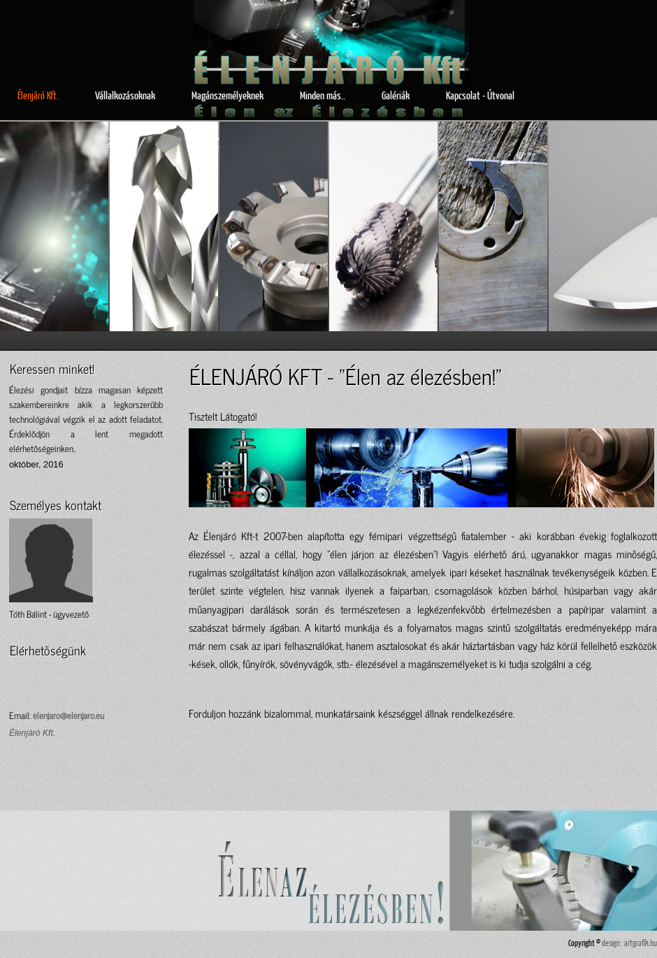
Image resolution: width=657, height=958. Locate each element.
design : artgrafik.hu (629, 943)
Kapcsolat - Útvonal (480, 95)
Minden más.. (322, 95)
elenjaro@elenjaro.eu (68, 715)
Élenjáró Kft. (38, 95)
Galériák (403, 96)
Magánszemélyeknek (227, 95)
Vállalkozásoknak (125, 95)
